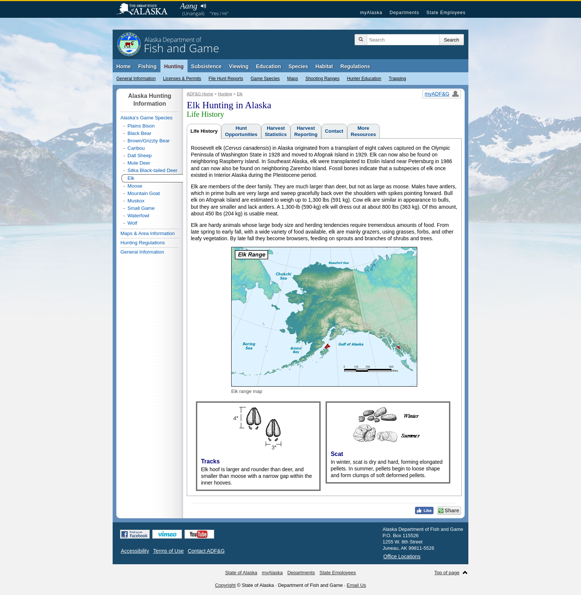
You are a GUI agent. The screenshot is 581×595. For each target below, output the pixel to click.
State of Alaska (145, 9)
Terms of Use (168, 551)
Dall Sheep (139, 155)
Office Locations (402, 556)
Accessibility (135, 551)
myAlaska (371, 12)
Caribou (136, 148)
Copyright (225, 585)
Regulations (355, 66)
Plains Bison (141, 126)
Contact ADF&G (206, 551)
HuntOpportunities (241, 131)
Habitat (324, 66)
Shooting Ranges (322, 78)
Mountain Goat (143, 193)
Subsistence (206, 66)
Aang (188, 5)
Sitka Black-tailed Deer (152, 170)
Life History (204, 131)
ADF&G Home (200, 94)
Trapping (397, 78)
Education (268, 66)
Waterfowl (138, 215)
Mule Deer (138, 163)
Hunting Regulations (142, 242)
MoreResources (363, 131)
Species (298, 66)
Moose (134, 186)
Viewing (239, 66)
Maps (292, 78)
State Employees (446, 12)
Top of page (446, 572)
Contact (334, 131)
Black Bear (139, 133)
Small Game (141, 208)
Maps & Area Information (147, 233)
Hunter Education (364, 78)
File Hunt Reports (226, 78)
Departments (404, 12)
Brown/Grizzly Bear (148, 140)
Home (123, 66)
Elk (240, 94)
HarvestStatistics (276, 131)
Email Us (356, 585)
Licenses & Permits (182, 78)
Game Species (265, 78)
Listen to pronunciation (203, 6)
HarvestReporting (306, 131)
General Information (136, 78)
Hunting (174, 66)
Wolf (132, 223)
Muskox (136, 201)
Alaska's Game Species (146, 117)
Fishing (147, 66)
